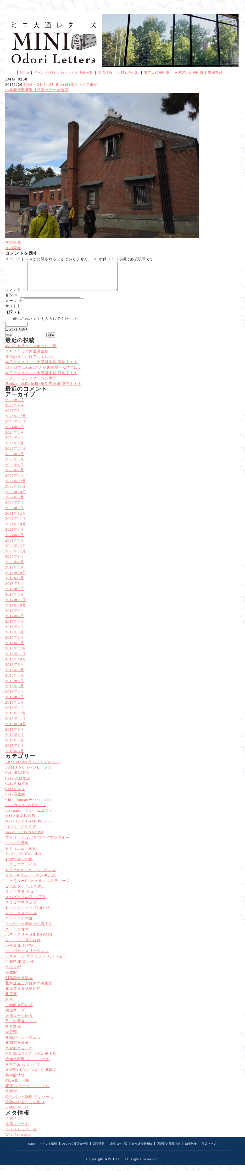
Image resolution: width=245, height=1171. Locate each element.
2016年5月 (14, 692)
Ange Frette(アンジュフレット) (33, 767)
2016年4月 (14, 697)
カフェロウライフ (21, 870)
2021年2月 (14, 541)
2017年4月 (14, 632)
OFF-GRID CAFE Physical (29, 827)
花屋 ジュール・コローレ (27, 1092)
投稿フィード (17, 1129)
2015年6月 (14, 751)
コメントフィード (21, 1135)
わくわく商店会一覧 (77, 73)
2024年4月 (14, 443)
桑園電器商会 (17, 1048)
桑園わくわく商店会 (23, 1043)
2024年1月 (14, 449)
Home (24, 73)
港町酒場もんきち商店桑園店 (31, 1059)
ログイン (13, 1124)
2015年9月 (14, 735)
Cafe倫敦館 (15, 800)
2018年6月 (14, 595)
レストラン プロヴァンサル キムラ (36, 962)
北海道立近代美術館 (23, 994)
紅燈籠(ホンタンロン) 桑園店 (31, 1075)
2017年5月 (14, 627)
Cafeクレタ (15, 795)
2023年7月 (14, 465)
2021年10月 (15, 530)
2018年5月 (14, 600)
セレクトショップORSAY (27, 913)
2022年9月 (14, 503)
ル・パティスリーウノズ (27, 957)
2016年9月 (14, 670)
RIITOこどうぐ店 (20, 832)
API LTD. (113, 1165)
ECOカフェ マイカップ (25, 811)
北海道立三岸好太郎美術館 (29, 989)
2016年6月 (14, 687)
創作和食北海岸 (19, 984)
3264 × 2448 (35, 84)
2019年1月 (14, 573)
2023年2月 (14, 476)
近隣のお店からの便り (25, 1108)
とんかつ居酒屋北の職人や (29, 929)
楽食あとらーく (19, 1054)
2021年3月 (14, 535)
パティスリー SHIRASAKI (29, 940)
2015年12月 (15, 719)
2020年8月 (14, 562)
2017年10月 (15, 611)
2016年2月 (14, 708)
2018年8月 (14, 589)
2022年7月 (14, 508)
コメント (15, 295)
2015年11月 (15, 724)
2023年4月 (14, 470)
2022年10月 (15, 497)
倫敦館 (11, 978)
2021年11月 (15, 524)
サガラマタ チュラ (21, 897)
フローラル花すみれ (23, 946)
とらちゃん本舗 (19, 924)
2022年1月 (14, 514)
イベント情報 (45, 73)
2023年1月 (14, 481)
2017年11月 (15, 606)
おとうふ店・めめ (21, 854)
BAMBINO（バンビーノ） (28, 773)
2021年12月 (15, 519)
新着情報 (105, 73)
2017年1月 (14, 649)
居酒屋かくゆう (19, 1021)
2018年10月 (15, 578)
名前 (11, 301)
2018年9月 (14, 584)
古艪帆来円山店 (19, 1011)
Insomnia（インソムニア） (29, 816)
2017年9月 (14, 616)
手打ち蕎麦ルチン (21, 1027)
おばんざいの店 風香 (23, 859)
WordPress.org (18, 1140)
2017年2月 (14, 643)
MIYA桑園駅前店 (20, 821)
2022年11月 (15, 492)
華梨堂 (11, 1097)
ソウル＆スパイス (21, 919)
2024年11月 (15, 427)
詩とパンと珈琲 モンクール (29, 1102)
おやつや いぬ (19, 865)
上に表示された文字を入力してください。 (42, 324)
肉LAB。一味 (17, 1086)
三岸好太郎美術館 (188, 73)
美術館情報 (15, 1081)
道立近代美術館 (156, 73)
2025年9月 (14, 411)
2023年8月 (14, 460)
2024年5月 (14, 438)
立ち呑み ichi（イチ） (25, 1070)
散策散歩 (215, 73)
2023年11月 (15, 454)
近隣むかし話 (128, 73)
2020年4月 (14, 568)
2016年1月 (14, 713)
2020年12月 (15, 551)
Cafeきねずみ (17, 789)
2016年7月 (14, 681)
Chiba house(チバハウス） (28, 805)
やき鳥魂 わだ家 (19, 951)
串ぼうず (13, 973)
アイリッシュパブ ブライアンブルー (37, 843)
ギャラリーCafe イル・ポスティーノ (37, 886)
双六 (9, 1005)
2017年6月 (14, 622)
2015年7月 (14, 746)
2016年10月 (15, 665)
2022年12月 (15, 487)
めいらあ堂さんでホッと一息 (31, 352)
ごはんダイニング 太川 (25, 892)
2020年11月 (15, 557)
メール (13, 306)
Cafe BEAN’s (17, 778)
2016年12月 (15, 654)
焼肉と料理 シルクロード (27, 1065)
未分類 (11, 1037)
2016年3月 (14, 703)
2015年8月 (14, 740)
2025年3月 (14, 416)
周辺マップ (15, 1016)
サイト (11, 312)
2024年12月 (15, 422)
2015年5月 (14, 757)
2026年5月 (14, 406)
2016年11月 (15, 659)
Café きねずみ (18, 784)
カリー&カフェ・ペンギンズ (30, 876)
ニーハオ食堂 (17, 935)
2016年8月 (14, 676)
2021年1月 (14, 546)
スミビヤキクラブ (21, 908)
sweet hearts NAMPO (24, 838)
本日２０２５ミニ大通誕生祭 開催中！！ (41, 379)
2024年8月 (14, 433)
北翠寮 (11, 1000)
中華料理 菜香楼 (19, 967)
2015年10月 (15, 730)
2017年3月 (14, 638)
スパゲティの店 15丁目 (25, 903)
